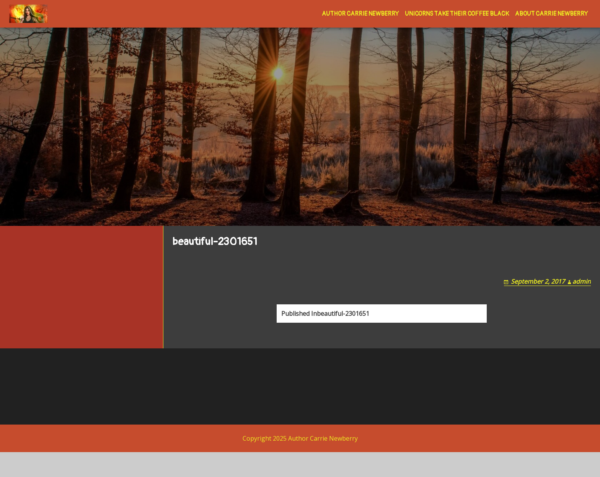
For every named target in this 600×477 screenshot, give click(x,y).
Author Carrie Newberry (360, 14)
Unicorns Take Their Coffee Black (457, 14)
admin (581, 304)
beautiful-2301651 (325, 345)
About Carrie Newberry (551, 14)
